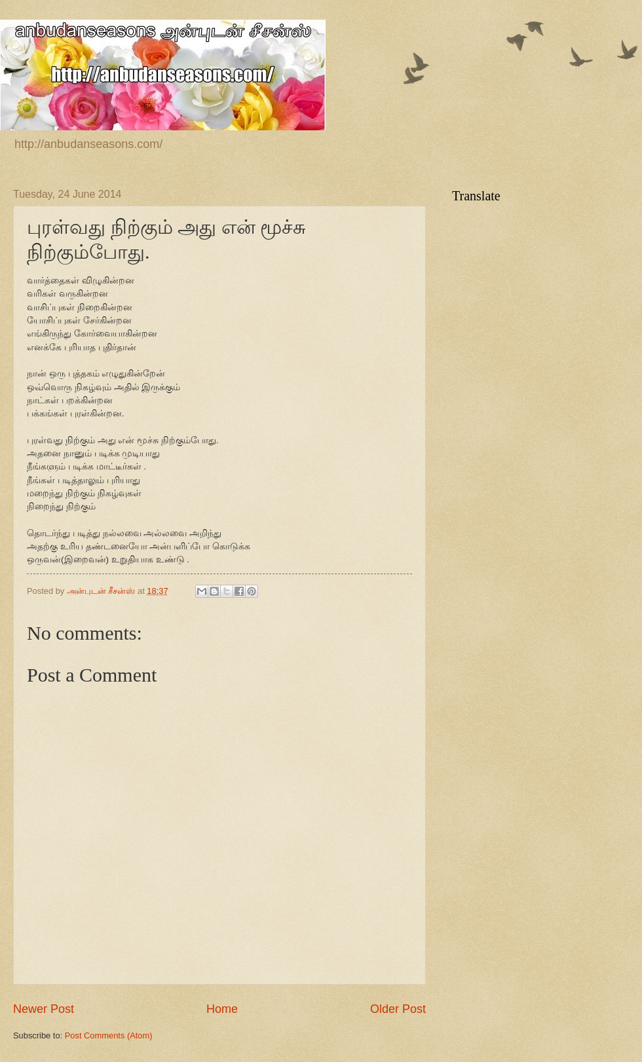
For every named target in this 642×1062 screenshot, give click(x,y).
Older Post (398, 1009)
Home (222, 1009)
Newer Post (43, 1009)
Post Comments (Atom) (109, 1035)
